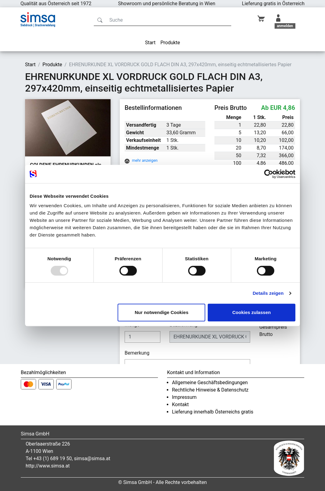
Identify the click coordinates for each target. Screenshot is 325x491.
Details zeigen (268, 293)
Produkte (170, 42)
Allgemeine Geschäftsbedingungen (210, 382)
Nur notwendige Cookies (161, 312)
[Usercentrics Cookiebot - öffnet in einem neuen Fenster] (268, 174)
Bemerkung (138, 353)
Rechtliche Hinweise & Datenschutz (210, 390)
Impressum (184, 397)
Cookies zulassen (251, 312)
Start (150, 42)
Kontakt (180, 404)
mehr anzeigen (145, 160)
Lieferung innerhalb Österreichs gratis (212, 412)
